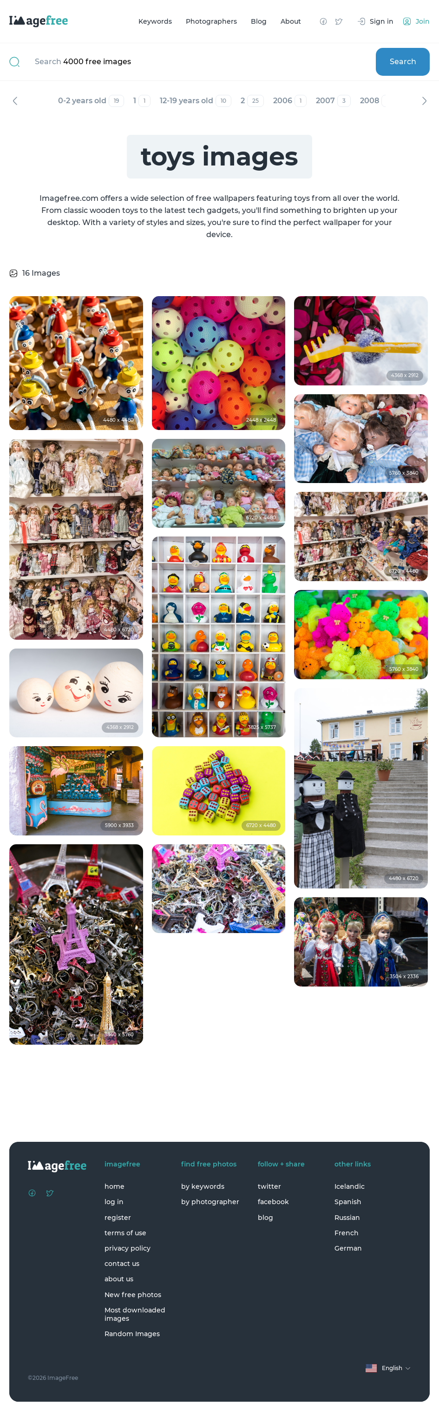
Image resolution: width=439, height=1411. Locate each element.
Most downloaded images (135, 1314)
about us (119, 1279)
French (346, 1233)
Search (403, 61)
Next (424, 100)
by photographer (210, 1202)
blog (265, 1217)
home (114, 1186)
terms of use (125, 1233)
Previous (14, 100)
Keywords (155, 21)
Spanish (347, 1202)
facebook (273, 1202)
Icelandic (349, 1186)
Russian (347, 1217)
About (291, 21)
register (118, 1217)
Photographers (211, 21)
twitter (269, 1186)
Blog (259, 21)
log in (114, 1202)
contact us (122, 1263)
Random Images (132, 1334)
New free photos (133, 1295)
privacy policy (128, 1248)
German (348, 1248)
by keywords (202, 1186)
